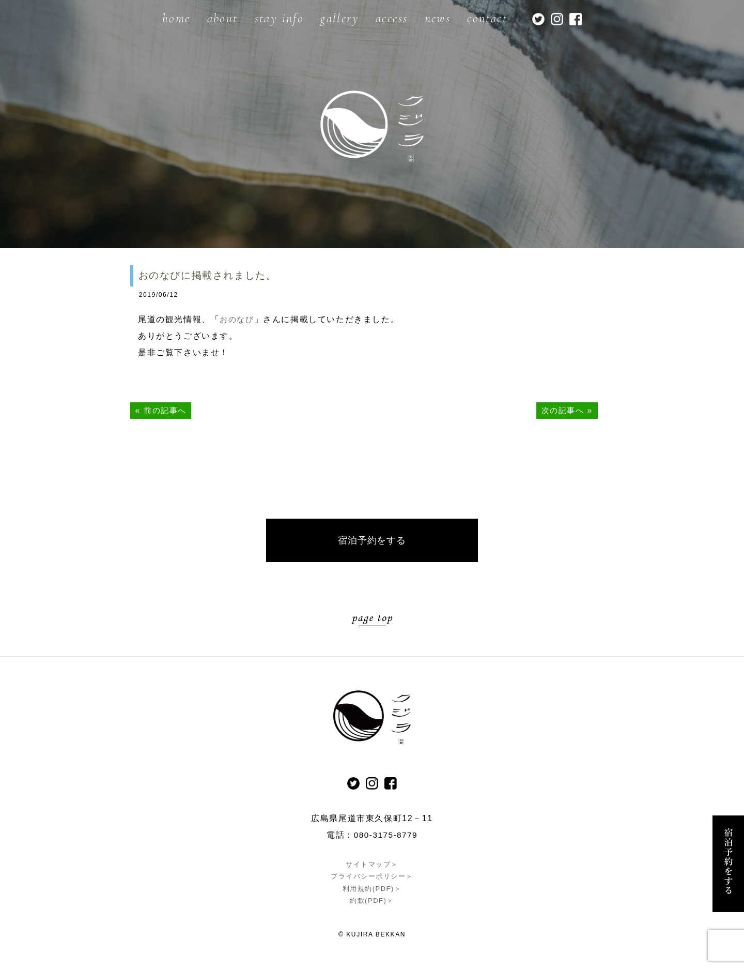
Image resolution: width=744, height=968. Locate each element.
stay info (279, 18)
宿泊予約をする (372, 541)
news (438, 18)
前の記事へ (166, 410)
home (176, 18)
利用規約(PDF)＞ (372, 889)
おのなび (238, 319)
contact (487, 18)
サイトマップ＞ (372, 865)
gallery (339, 18)
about (222, 18)
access (392, 18)
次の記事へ (561, 410)
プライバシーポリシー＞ (372, 877)
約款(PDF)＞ (372, 901)
